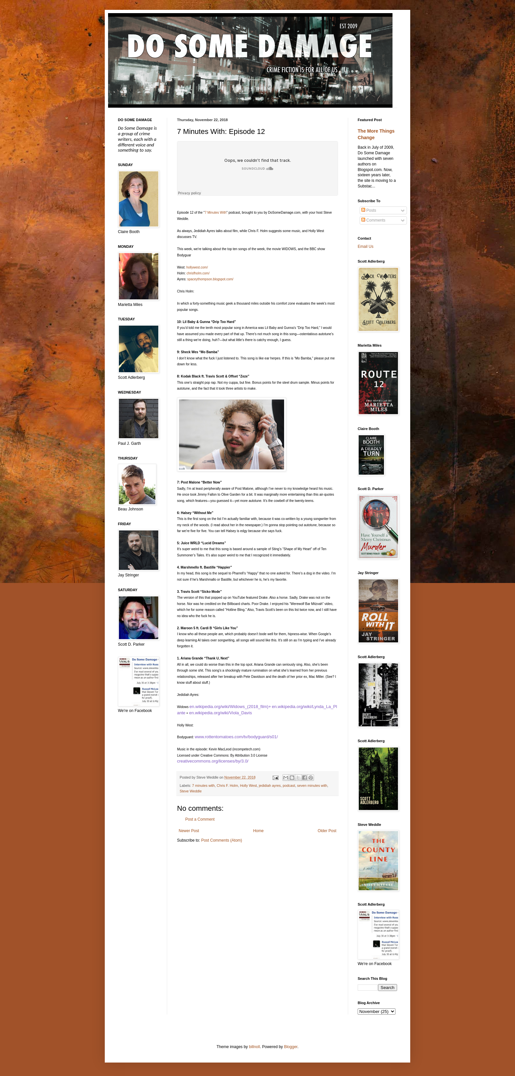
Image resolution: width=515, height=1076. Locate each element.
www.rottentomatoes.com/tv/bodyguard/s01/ (236, 736)
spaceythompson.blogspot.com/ (210, 279)
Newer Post (189, 831)
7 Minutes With (215, 212)
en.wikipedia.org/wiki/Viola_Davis (220, 712)
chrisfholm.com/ (198, 273)
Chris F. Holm (227, 785)
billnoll (254, 1046)
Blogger (291, 1046)
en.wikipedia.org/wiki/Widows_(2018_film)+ (230, 706)
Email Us (365, 246)
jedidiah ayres (270, 785)
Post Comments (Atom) (221, 840)
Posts (368, 210)
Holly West (248, 785)
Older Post (327, 831)
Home (258, 831)
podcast (289, 785)
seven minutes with (312, 785)
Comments (373, 220)
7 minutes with (203, 785)
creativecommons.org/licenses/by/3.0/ (212, 761)
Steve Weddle (191, 791)
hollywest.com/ (197, 267)
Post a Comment (199, 819)
